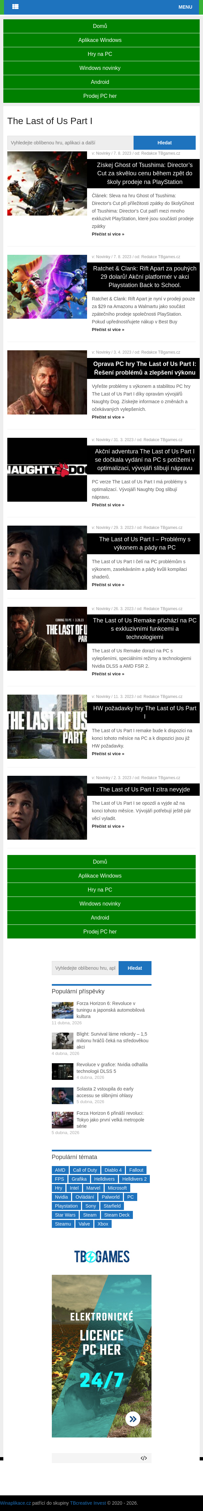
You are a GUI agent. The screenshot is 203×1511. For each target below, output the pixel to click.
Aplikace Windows (100, 40)
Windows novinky (100, 68)
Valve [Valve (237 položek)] (84, 1224)
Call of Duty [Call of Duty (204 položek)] (85, 1170)
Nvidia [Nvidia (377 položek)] (61, 1197)
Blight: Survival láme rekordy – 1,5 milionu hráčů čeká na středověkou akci (113, 1040)
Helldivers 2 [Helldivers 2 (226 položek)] (134, 1179)
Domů (100, 26)
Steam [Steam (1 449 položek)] (89, 1215)
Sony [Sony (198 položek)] (90, 1206)
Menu (185, 7)
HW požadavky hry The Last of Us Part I (144, 712)
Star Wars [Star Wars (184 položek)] (65, 1215)
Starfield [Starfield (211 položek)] (112, 1206)
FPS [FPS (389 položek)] (59, 1179)
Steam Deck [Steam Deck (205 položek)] (117, 1215)
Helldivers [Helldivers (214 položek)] (104, 1179)
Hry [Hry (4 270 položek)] (58, 1188)
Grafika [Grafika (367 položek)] (79, 1179)
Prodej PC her (100, 96)
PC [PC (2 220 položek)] (130, 1197)
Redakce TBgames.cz (160, 153)
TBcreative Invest (88, 1503)
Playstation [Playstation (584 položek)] (66, 1206)
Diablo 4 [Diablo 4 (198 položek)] (113, 1170)
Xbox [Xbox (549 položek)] (103, 1224)
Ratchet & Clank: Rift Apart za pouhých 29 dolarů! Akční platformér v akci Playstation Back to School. (144, 276)
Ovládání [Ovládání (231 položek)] (84, 1197)
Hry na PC (100, 54)
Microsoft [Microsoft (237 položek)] (117, 1188)
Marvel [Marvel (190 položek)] (93, 1188)
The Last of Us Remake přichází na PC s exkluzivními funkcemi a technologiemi (145, 628)
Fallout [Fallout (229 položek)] (136, 1170)
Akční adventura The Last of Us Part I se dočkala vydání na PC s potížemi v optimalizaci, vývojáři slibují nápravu (145, 459)
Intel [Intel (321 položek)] (74, 1188)
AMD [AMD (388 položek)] (60, 1170)
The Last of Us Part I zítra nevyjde (145, 789)
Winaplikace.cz (15, 1503)
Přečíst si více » (108, 234)
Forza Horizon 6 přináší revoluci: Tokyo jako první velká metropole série (111, 1119)
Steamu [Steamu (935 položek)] (63, 1224)
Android (100, 82)
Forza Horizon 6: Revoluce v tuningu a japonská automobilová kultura (111, 1010)
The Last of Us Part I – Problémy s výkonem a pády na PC (144, 543)
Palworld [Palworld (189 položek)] (111, 1197)
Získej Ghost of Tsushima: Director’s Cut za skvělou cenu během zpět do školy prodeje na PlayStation (145, 173)
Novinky (103, 153)
